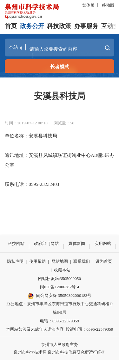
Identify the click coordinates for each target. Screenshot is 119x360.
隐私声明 (15, 261)
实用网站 (103, 243)
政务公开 (32, 26)
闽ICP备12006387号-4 (59, 286)
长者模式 (59, 66)
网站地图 (59, 261)
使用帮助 (37, 261)
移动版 (108, 5)
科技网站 (16, 243)
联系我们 (81, 261)
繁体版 (88, 5)
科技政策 (59, 26)
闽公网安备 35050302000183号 (60, 296)
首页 (11, 26)
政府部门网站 (46, 243)
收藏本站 (62, 270)
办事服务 (86, 26)
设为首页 (104, 261)
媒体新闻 (77, 243)
